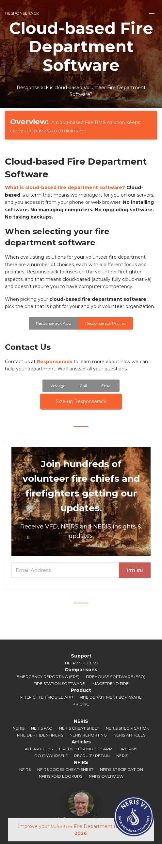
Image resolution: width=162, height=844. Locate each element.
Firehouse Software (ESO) (115, 676)
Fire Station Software (59, 683)
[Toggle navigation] (151, 13)
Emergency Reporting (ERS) (48, 676)
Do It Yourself (51, 755)
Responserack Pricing (105, 323)
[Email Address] (65, 570)
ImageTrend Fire (110, 683)
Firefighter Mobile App (46, 697)
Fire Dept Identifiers (40, 735)
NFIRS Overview (106, 776)
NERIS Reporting (88, 735)
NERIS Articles (129, 735)
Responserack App (53, 323)
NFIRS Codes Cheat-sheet (65, 769)
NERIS (18, 728)
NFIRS (25, 769)
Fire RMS (128, 748)
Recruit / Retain (92, 755)
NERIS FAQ (42, 728)
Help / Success (81, 662)
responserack (22, 13)
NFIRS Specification (121, 769)
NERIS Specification (127, 728)
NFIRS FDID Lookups (60, 776)
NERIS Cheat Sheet (79, 728)
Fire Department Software (111, 697)
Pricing (81, 704)
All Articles (39, 748)
